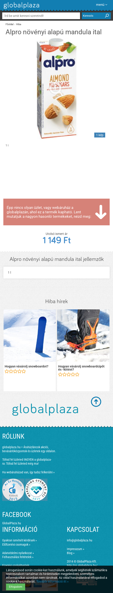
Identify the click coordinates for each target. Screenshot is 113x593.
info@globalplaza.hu (79, 540)
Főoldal (10, 24)
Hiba (18, 24)
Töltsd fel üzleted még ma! (22, 463)
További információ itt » (52, 581)
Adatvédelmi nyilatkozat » (18, 553)
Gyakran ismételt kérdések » (19, 540)
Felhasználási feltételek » (17, 557)
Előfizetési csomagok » (16, 544)
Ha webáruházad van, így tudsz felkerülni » (28, 472)
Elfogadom (15, 586)
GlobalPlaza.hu (11, 523)
